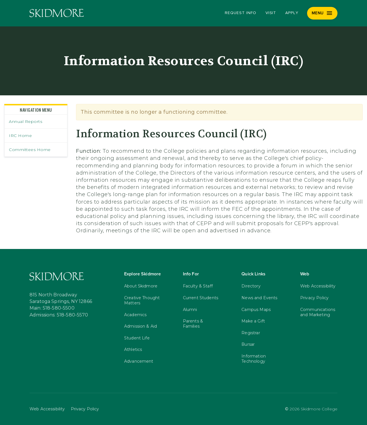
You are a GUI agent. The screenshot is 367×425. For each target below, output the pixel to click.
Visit (271, 13)
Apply (291, 13)
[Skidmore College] (57, 13)
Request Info (240, 13)
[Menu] (322, 13)
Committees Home (30, 149)
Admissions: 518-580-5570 (59, 315)
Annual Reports (25, 121)
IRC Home (20, 135)
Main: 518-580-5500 (52, 308)
